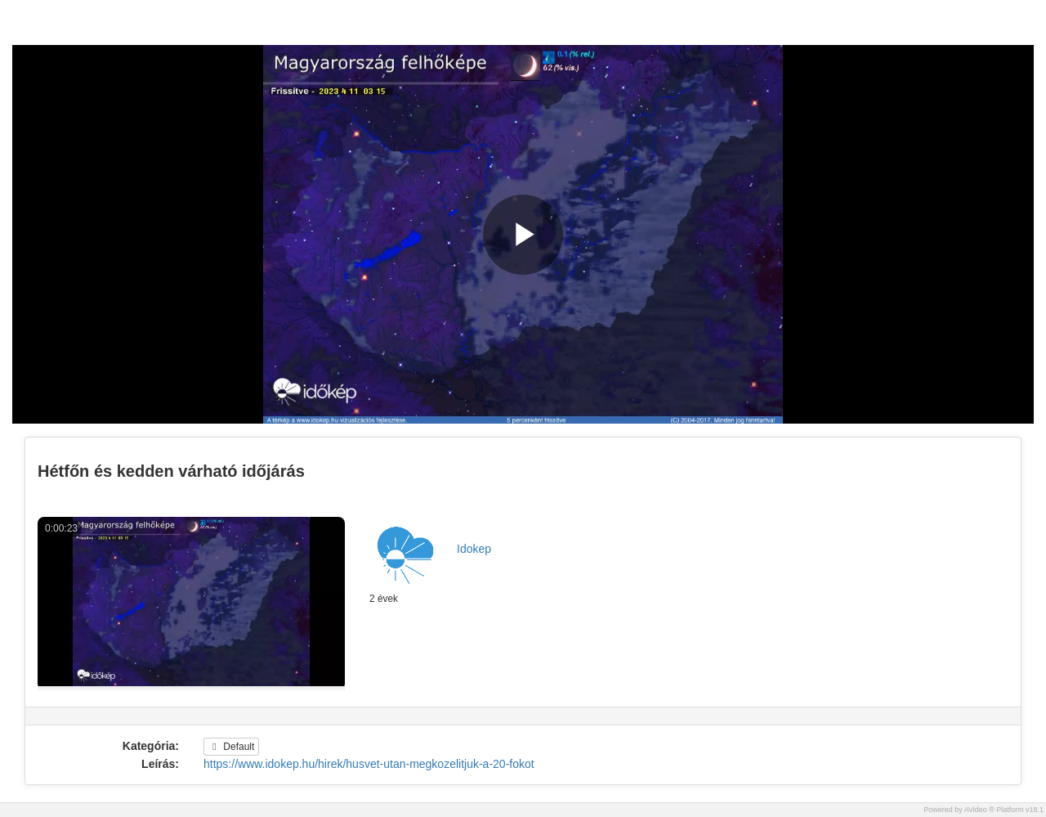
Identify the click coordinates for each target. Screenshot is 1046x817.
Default (231, 746)
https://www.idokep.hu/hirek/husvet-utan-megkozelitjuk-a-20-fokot (368, 763)
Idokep (474, 548)
